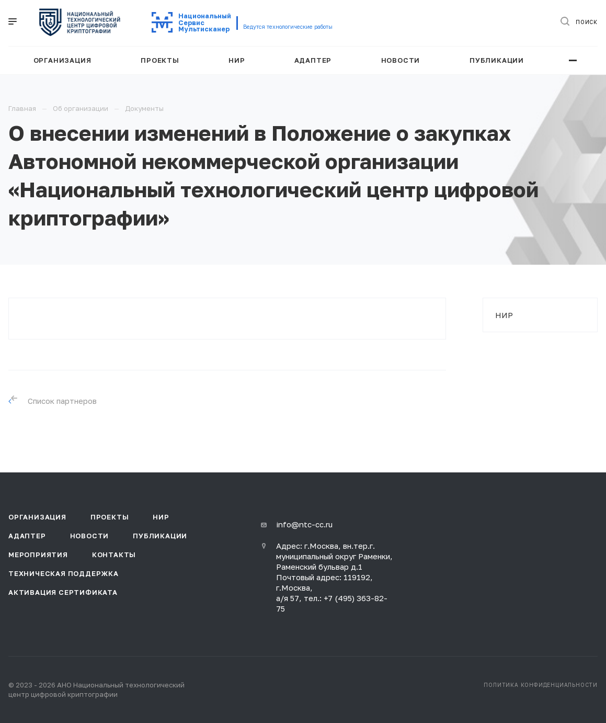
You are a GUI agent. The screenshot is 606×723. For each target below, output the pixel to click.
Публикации (160, 536)
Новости (89, 536)
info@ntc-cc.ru (304, 524)
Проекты (109, 517)
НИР (504, 315)
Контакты (114, 554)
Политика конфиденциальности (541, 685)
